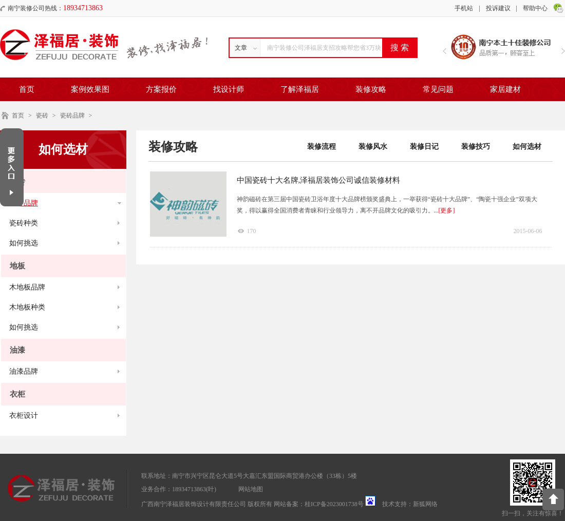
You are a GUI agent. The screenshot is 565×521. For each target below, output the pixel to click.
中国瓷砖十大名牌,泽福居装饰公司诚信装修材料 (319, 180)
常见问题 (438, 89)
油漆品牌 (23, 371)
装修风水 (373, 146)
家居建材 (505, 89)
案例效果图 (90, 89)
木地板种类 (27, 307)
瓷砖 (42, 115)
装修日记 (424, 146)
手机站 (464, 8)
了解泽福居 (299, 89)
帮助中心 (535, 8)
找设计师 (228, 89)
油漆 (17, 350)
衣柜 (17, 394)
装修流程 (321, 146)
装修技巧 (475, 146)
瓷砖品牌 (72, 115)
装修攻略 (370, 89)
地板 (17, 266)
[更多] (447, 210)
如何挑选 (23, 243)
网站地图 (250, 489)
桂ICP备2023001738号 (334, 504)
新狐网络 (425, 504)
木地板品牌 (27, 287)
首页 (26, 89)
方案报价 (161, 89)
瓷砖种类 (23, 223)
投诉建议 (498, 8)
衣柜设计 (23, 415)
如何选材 (527, 146)
